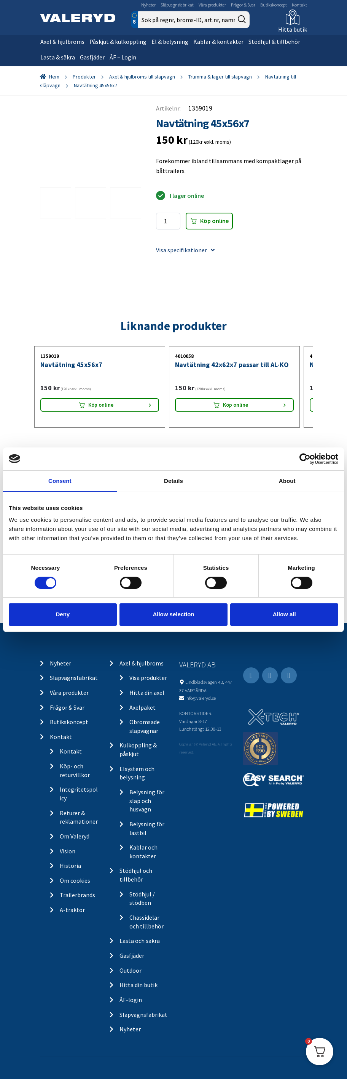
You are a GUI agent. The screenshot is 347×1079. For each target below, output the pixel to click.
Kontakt (299, 5)
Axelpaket (142, 707)
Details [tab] (173, 480)
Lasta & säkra (57, 57)
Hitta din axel (146, 692)
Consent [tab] (60, 480)
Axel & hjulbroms (62, 41)
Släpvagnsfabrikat (177, 5)
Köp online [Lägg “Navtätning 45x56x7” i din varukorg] (100, 404)
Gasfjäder (92, 57)
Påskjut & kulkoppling (117, 41)
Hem (54, 76)
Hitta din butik (138, 985)
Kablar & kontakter (218, 41)
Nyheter (148, 5)
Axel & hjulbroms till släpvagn (142, 76)
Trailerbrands (77, 895)
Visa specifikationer (185, 250)
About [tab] (287, 480)
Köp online (214, 220)
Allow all (284, 614)
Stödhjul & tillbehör (274, 41)
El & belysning (169, 41)
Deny (63, 614)
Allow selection (173, 614)
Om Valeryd (74, 836)
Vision (67, 851)
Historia (70, 865)
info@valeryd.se (200, 698)
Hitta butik (292, 29)
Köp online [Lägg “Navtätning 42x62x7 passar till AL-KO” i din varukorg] (235, 404)
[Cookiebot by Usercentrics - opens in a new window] (305, 458)
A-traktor (72, 910)
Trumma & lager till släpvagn (220, 76)
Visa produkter (148, 677)
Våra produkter (212, 5)
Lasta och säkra (139, 940)
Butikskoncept (273, 5)
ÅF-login (130, 1000)
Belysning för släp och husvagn (146, 800)
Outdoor (130, 970)
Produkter (84, 76)
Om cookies (75, 880)
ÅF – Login (123, 57)
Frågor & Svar (243, 5)
